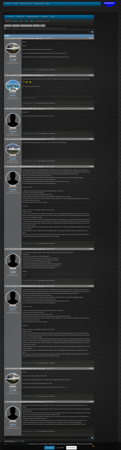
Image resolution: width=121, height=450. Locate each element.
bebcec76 (12, 42)
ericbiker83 (12, 79)
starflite (12, 112)
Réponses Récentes (26, 25)
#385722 (91, 285)
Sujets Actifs (16, 25)
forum (8, 28)
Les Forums (8, 25)
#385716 (91, 38)
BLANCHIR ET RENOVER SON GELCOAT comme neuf (52, 28)
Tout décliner (60, 447)
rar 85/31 (13, 252)
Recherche (36, 25)
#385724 (91, 401)
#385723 (91, 368)
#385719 (91, 138)
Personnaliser (71, 447)
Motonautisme (14, 28)
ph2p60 (12, 142)
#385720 (91, 166)
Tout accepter (49, 447)
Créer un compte (34, 69)
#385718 (91, 108)
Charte (43, 25)
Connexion (25, 69)
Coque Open (33, 28)
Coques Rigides (24, 28)
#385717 (91, 75)
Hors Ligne (13, 56)
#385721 (91, 248)
